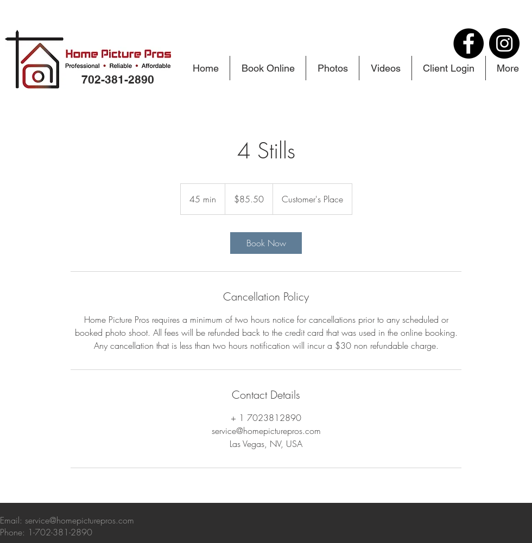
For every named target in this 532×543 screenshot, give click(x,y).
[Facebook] (468, 43)
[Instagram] (504, 43)
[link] (266, 243)
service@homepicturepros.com (79, 520)
